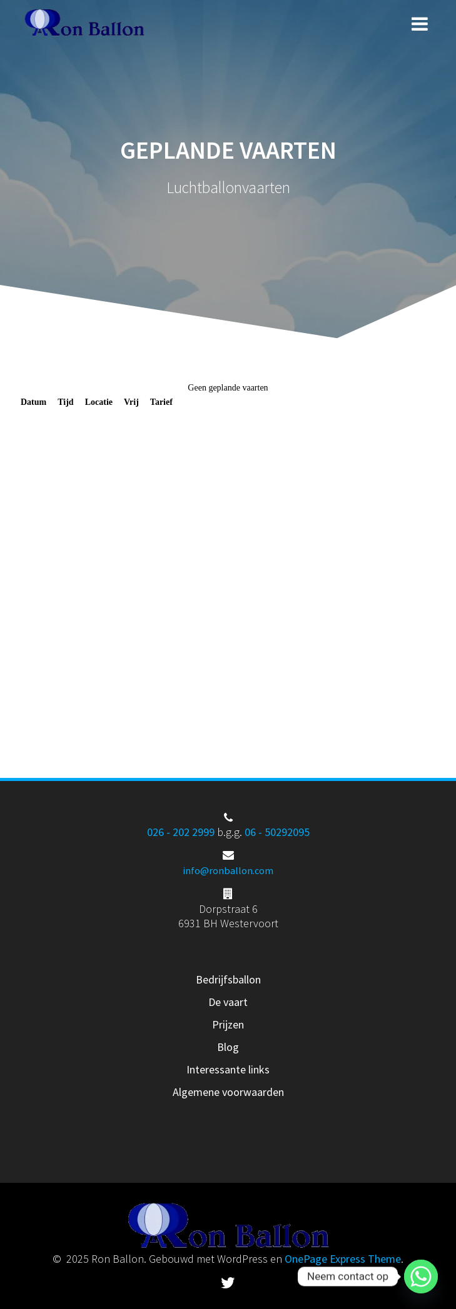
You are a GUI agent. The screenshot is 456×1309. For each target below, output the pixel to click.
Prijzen (228, 1024)
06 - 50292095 (277, 832)
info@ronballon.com (228, 870)
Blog (228, 1047)
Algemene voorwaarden (228, 1092)
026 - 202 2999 (181, 832)
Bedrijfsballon (228, 979)
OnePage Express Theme (343, 1259)
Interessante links (228, 1069)
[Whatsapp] (421, 1276)
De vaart (228, 1002)
